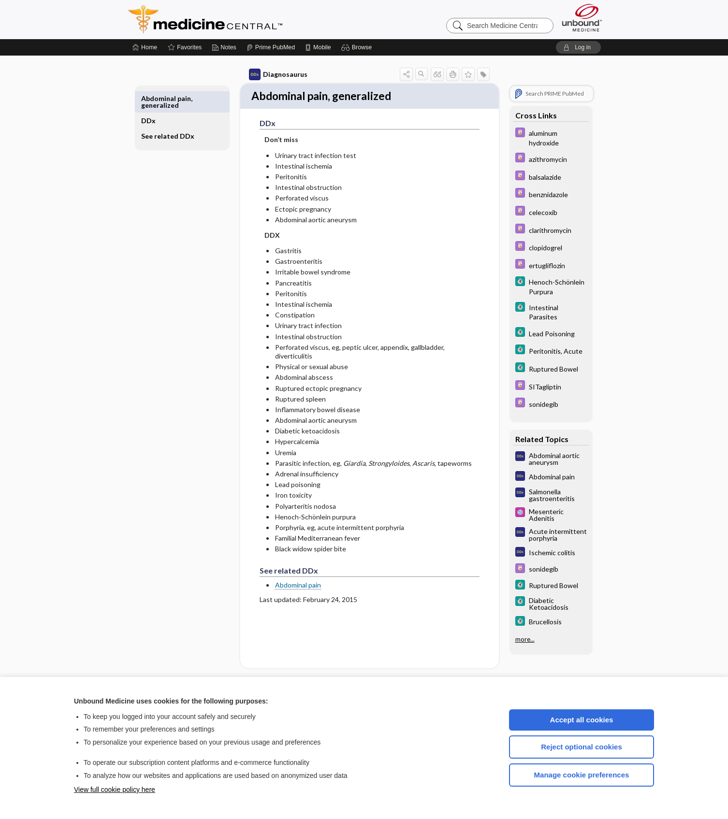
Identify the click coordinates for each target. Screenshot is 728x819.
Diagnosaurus (267, 74)
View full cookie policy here (114, 789)
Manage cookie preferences (581, 775)
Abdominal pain (287, 586)
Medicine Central (248, 19)
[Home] (144, 47)
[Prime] (271, 47)
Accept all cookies (581, 720)
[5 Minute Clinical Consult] (540, 286)
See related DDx (170, 117)
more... (514, 639)
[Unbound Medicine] (582, 17)
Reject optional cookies (581, 747)
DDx (159, 98)
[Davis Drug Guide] (540, 137)
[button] (358, 47)
